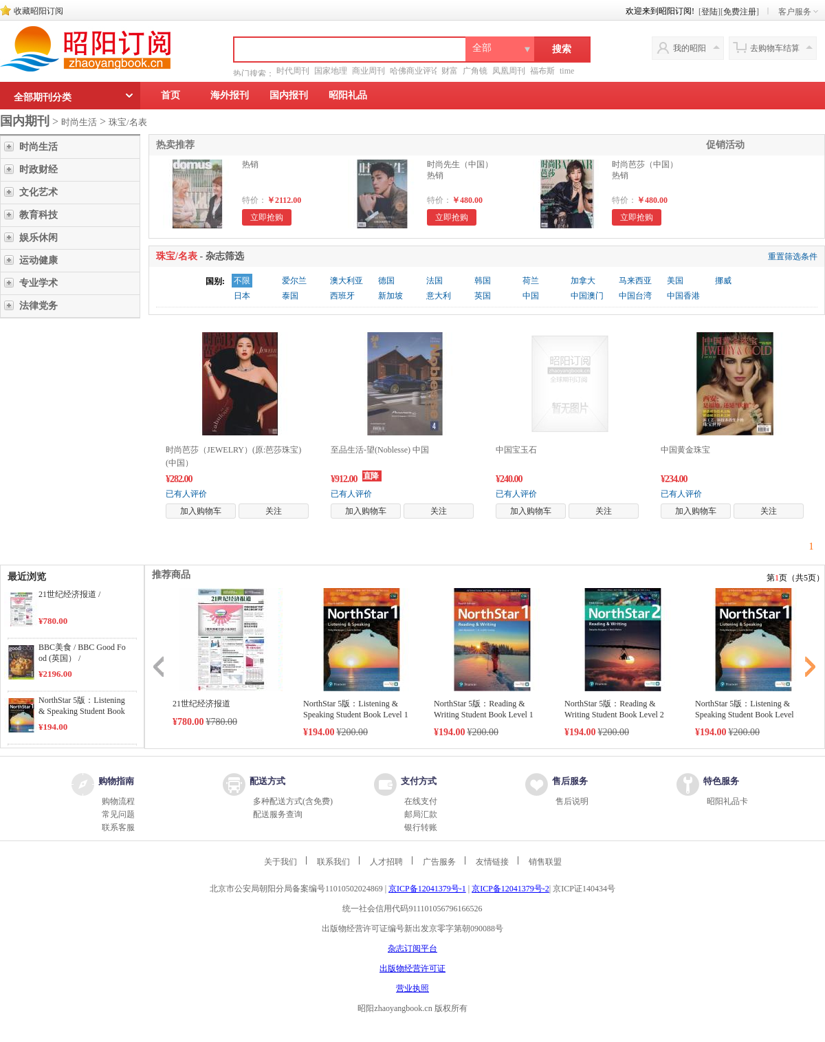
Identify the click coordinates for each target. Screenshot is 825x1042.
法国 (434, 280)
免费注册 (739, 12)
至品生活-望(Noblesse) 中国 (380, 450)
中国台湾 (635, 296)
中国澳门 (587, 296)
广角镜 (475, 71)
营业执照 (412, 988)
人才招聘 (386, 862)
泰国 (290, 296)
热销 (250, 164)
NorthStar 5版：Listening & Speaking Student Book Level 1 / (81, 711)
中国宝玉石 (516, 450)
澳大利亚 (346, 280)
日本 (242, 296)
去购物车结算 (775, 48)
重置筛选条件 (792, 256)
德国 (386, 280)
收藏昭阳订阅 (38, 11)
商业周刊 (368, 71)
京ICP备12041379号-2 (510, 888)
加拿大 (583, 280)
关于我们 (280, 862)
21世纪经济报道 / (69, 594)
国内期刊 (25, 121)
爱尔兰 (294, 280)
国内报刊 (289, 95)
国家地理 (330, 71)
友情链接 (492, 862)
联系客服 (118, 827)
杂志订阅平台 (412, 948)
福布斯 (542, 71)
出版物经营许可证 (413, 968)
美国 (675, 280)
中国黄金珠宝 (685, 450)
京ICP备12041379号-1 (427, 888)
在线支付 (420, 801)
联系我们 (333, 862)
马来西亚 (635, 280)
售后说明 (572, 801)
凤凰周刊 (508, 71)
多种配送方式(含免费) (293, 801)
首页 (170, 95)
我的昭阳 (689, 48)
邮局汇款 (420, 814)
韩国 (482, 280)
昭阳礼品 (348, 95)
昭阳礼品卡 (727, 801)
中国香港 (683, 296)
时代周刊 (292, 71)
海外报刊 (229, 95)
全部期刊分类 (43, 97)
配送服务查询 (277, 814)
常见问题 (118, 814)
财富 (449, 71)
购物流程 (118, 801)
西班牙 (342, 296)
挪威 (723, 280)
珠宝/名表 (128, 122)
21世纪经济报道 (201, 703)
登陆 (709, 12)
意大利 (438, 296)
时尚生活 (79, 122)
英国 (482, 296)
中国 (530, 296)
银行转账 (420, 827)
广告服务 (439, 862)
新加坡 (390, 296)
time (567, 71)
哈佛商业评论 (414, 71)
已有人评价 (186, 494)
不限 (242, 280)
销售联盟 (545, 862)
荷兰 (530, 280)
